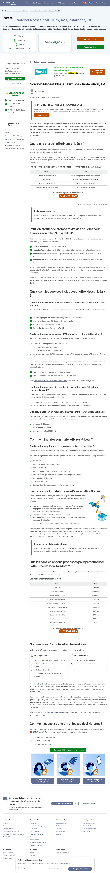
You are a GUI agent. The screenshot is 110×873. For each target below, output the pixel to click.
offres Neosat (42, 684)
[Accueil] (31, 62)
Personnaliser (30, 869)
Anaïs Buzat (41, 91)
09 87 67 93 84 (15, 79)
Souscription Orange (36, 845)
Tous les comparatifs (62, 852)
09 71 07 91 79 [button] (90, 39)
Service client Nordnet (89, 828)
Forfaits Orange (49, 3)
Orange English (34, 839)
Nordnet (76, 239)
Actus (28, 3)
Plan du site (6, 839)
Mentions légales (8, 828)
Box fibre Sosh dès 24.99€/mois (68, 781)
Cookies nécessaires (55, 869)
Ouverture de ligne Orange (38, 842)
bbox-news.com (8, 852)
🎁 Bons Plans (87, 3)
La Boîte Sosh (60, 826)
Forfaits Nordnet (88, 826)
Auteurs (5, 823)
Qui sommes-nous (8, 826)
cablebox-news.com (9, 855)
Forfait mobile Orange (36, 826)
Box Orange (37, 3)
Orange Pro (33, 837)
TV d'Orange (34, 828)
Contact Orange (73, 3)
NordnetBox (40, 328)
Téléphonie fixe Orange (37, 834)
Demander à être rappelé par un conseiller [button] (68, 750)
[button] (64, 42)
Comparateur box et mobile (11, 831)
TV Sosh (59, 828)
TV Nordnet (86, 831)
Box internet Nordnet (89, 823)
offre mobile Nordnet (46, 419)
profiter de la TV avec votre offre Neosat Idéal (50, 381)
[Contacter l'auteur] (32, 94)
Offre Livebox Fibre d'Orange (14, 136)
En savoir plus (66, 863)
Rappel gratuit (15, 84)
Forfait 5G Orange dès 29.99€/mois (93, 781)
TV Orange (61, 3)
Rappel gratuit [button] (90, 47)
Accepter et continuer (80, 869)
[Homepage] (3, 11)
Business (32, 855)
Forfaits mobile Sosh (62, 823)
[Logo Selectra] (9, 3)
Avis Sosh (59, 834)
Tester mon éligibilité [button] (97, 72)
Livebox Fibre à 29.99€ (16, 100)
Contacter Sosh (61, 831)
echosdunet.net (7, 858)
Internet (32, 852)
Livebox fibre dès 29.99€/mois (42, 781)
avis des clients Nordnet (56, 713)
